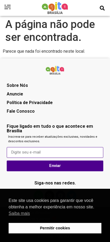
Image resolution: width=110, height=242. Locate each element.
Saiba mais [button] (19, 213)
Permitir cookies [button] (55, 228)
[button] (102, 7)
